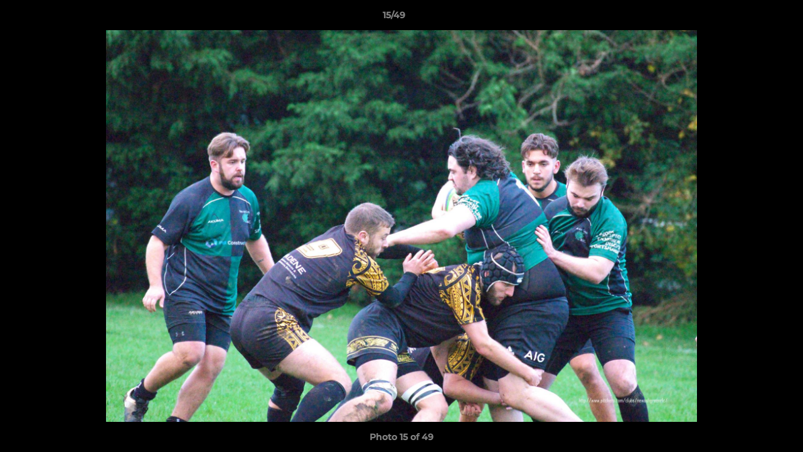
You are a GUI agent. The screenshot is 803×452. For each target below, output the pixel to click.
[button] (750, 18)
